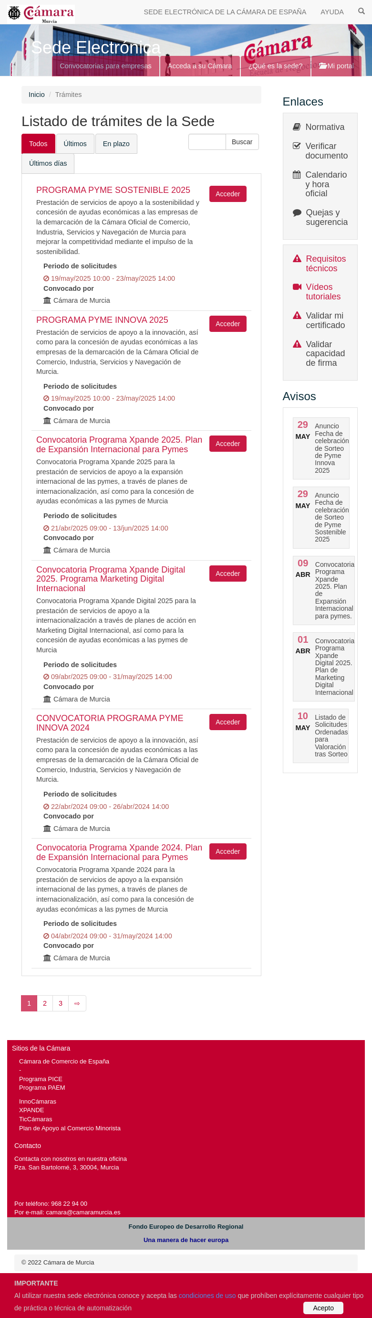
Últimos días (48, 163)
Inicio (37, 94)
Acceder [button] (228, 194)
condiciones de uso (207, 1295)
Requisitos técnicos (326, 263)
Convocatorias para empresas (106, 66)
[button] (242, 142)
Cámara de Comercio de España (64, 1061)
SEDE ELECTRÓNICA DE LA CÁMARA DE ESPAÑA (225, 12)
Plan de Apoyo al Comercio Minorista (70, 1128)
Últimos (75, 144)
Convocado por (68, 288)
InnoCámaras (37, 1101)
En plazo (116, 144)
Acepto (323, 1308)
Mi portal (336, 66)
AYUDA (332, 12)
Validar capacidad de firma (325, 354)
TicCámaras (35, 1119)
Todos (38, 144)
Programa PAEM (42, 1087)
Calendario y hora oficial (326, 184)
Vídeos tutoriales (323, 291)
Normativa (325, 127)
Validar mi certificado (325, 320)
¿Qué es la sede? (275, 66)
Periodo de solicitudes (80, 266)
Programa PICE (40, 1079)
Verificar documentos (329, 150)
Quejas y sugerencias (329, 217)
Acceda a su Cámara (200, 66)
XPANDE (31, 1110)
